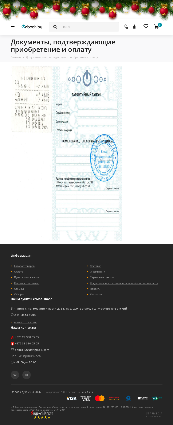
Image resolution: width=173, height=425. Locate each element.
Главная (16, 57)
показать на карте (25, 322)
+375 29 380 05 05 (27, 337)
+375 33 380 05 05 (27, 343)
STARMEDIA (154, 414)
